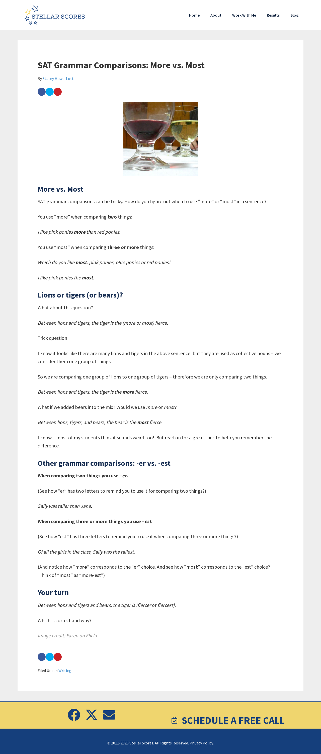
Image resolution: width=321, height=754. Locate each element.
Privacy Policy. (202, 742)
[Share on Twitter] (50, 92)
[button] (74, 714)
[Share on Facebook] (42, 92)
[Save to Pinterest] (58, 92)
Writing (64, 670)
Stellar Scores (55, 15)
